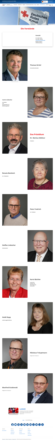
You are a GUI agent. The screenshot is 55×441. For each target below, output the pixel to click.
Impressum (29, 433)
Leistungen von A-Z (22, 433)
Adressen (29, 430)
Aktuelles (20, 432)
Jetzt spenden (4, 430)
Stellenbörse (20, 4)
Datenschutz (30, 435)
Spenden (47, 4)
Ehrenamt (12, 430)
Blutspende (12, 433)
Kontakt (29, 432)
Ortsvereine (15, 4)
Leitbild (23, 409)
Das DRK (50, 5)
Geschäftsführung (42, 4)
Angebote (23, 4)
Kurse (35, 4)
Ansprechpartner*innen (30, 4)
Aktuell (38, 4)
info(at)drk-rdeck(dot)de (40, 40)
